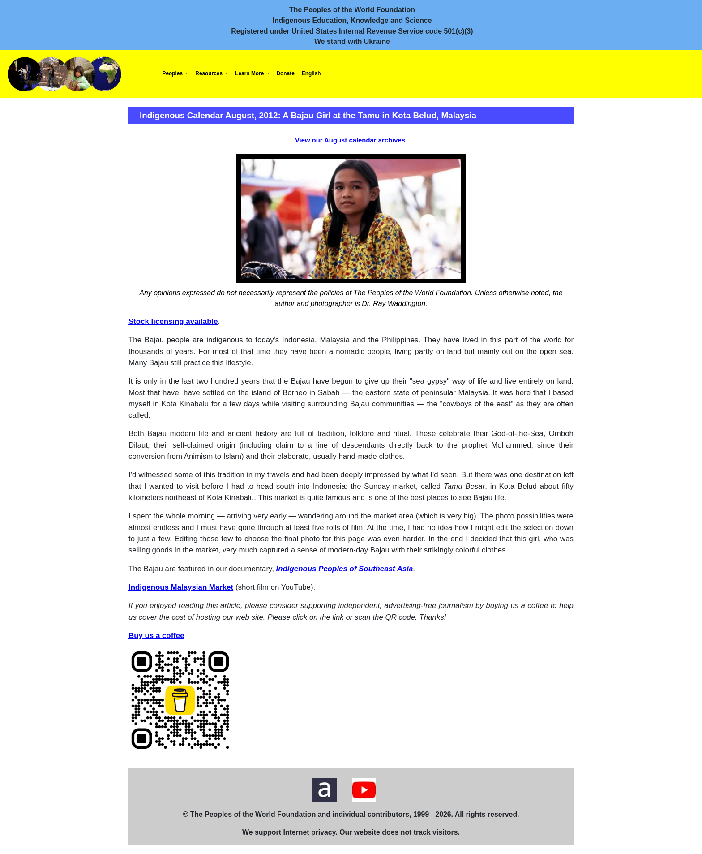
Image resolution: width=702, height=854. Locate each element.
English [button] (312, 73)
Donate (286, 73)
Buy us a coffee (156, 635)
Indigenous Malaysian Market (180, 587)
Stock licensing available (173, 321)
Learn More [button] (250, 73)
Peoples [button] (173, 73)
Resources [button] (209, 73)
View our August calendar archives (350, 140)
